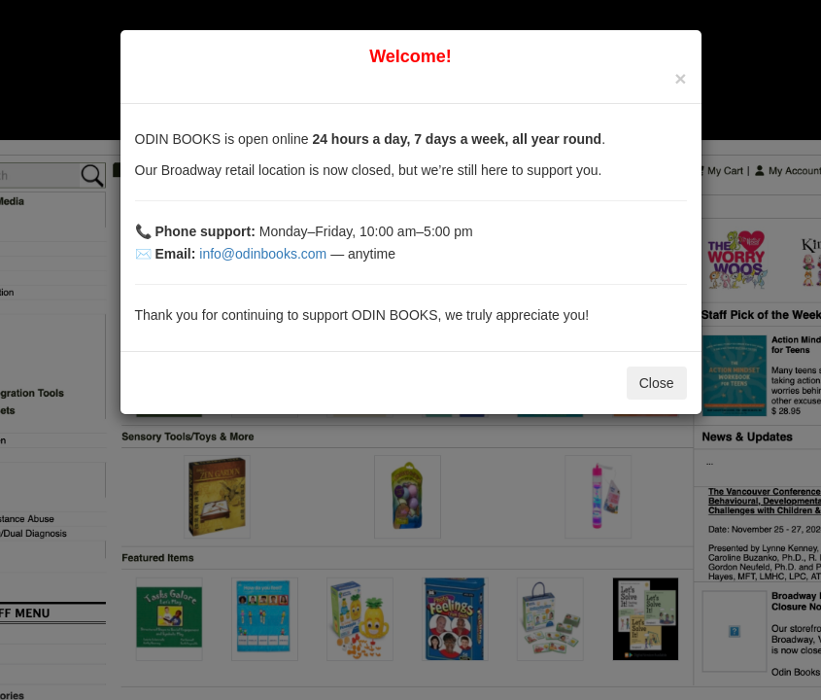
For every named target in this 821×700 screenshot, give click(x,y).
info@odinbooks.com (262, 254)
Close (656, 383)
